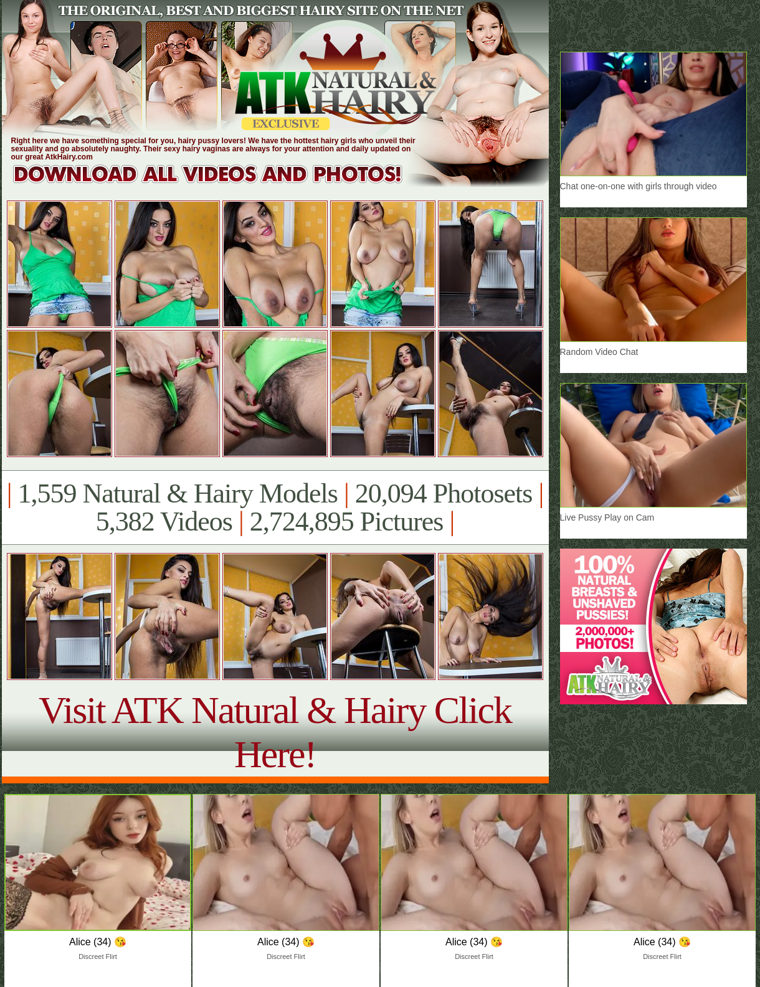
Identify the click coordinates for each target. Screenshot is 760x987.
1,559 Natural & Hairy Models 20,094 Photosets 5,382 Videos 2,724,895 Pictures (275, 507)
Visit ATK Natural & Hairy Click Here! (275, 732)
